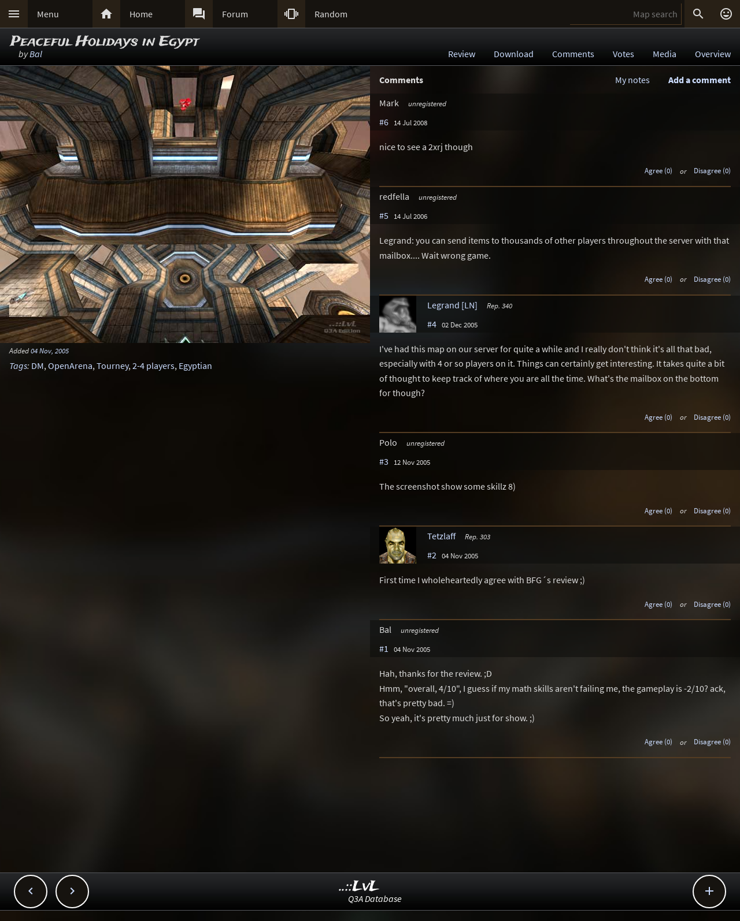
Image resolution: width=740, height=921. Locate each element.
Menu (48, 14)
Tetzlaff (441, 536)
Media (664, 53)
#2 (431, 555)
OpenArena (70, 365)
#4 (431, 324)
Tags (18, 365)
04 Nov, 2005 (50, 350)
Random (330, 14)
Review (461, 53)
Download (514, 53)
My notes (632, 79)
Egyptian (195, 365)
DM (37, 365)
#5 (383, 215)
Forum (235, 14)
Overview (713, 53)
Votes (623, 53)
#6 (383, 122)
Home (141, 14)
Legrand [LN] (452, 305)
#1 (383, 648)
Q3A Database (375, 898)
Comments (573, 53)
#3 (383, 461)
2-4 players (153, 365)
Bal (35, 53)
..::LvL (359, 887)
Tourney (112, 365)
